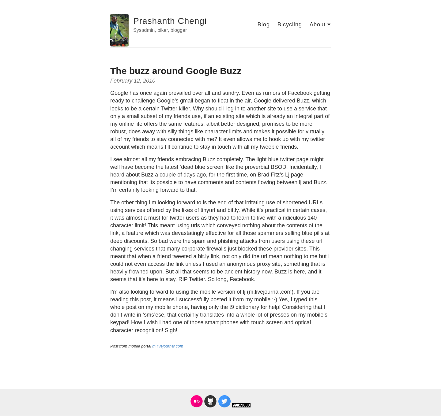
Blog (264, 24)
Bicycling (289, 24)
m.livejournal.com (167, 346)
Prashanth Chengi (170, 21)
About (320, 24)
